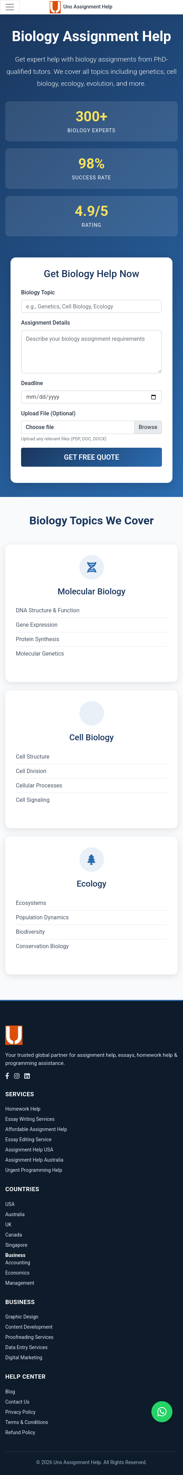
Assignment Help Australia (34, 1160)
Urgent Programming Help (33, 1170)
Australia (15, 1214)
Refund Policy (20, 1432)
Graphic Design (21, 1317)
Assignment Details (45, 322)
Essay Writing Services (29, 1119)
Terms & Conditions (26, 1422)
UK (8, 1224)
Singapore (16, 1245)
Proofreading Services (29, 1337)
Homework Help (22, 1109)
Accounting (17, 1262)
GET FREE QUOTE (91, 457)
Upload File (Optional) (48, 413)
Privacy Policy (20, 1412)
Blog (10, 1391)
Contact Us (17, 1402)
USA (10, 1204)
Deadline (32, 383)
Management (19, 1283)
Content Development (29, 1327)
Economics (17, 1273)
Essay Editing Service (28, 1139)
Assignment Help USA (29, 1149)
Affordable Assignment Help (36, 1129)
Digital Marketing (23, 1357)
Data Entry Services (26, 1347)
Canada (13, 1235)
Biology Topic (38, 292)
